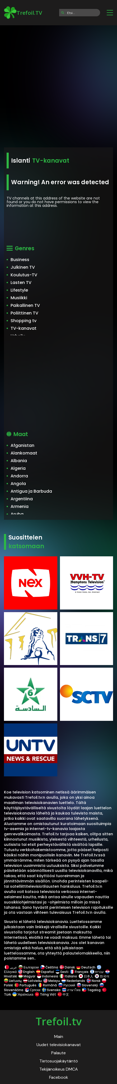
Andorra (19, 476)
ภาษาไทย (71, 990)
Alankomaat (24, 453)
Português (25, 985)
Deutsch (86, 967)
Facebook (58, 1077)
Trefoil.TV (23, 12)
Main (58, 1036)
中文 (63, 994)
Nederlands (73, 980)
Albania (19, 461)
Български (29, 967)
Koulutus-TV (24, 275)
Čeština (49, 967)
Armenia (20, 506)
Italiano (68, 976)
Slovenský (87, 985)
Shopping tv (23, 321)
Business (20, 260)
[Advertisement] (58, 84)
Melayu (52, 980)
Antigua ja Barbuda (31, 491)
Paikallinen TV (25, 305)
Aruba (17, 514)
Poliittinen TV (24, 313)
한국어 (102, 976)
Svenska (51, 990)
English (26, 972)
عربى (11, 967)
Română (47, 985)
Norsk (93, 980)
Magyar (27, 976)
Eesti (62, 972)
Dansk (67, 967)
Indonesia (47, 976)
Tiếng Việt (45, 994)
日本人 (86, 976)
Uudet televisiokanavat (58, 1044)
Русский (67, 985)
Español (45, 972)
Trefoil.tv (59, 1021)
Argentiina (22, 499)
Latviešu (32, 980)
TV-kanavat (23, 328)
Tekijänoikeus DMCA (58, 1069)
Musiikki (19, 298)
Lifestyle (19, 290)
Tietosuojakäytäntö (58, 1061)
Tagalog (91, 990)
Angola (18, 484)
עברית (97, 972)
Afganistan (22, 445)
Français (79, 972)
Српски (32, 990)
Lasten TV (21, 282)
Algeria (18, 468)
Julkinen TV (23, 267)
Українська (23, 994)
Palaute (58, 1053)
